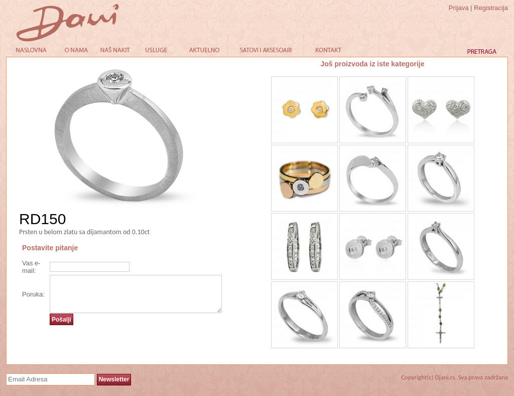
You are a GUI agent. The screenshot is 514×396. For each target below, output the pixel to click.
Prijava (459, 8)
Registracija (491, 8)
